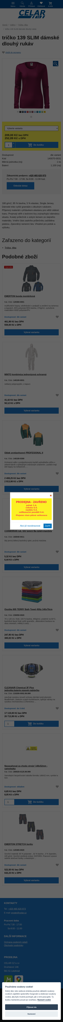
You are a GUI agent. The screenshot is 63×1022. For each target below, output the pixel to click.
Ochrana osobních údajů (15, 942)
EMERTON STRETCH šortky (18, 844)
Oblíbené (41, 6)
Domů (4, 25)
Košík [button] (50, 6)
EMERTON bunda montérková (19, 296)
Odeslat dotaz (37, 186)
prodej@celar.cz (19, 913)
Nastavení (31, 1014)
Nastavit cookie (44, 1000)
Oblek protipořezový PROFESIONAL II (23, 453)
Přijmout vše (31, 1007)
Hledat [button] (22, 6)
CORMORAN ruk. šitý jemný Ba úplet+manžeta (28, 531)
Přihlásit (31, 6)
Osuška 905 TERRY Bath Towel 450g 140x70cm (28, 609)
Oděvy (12, 25)
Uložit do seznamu (11, 52)
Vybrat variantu (31, 333)
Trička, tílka (23, 25)
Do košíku (38, 724)
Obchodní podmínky (13, 945)
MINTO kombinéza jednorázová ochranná (25, 374)
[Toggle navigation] (13, 4)
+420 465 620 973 (17, 909)
